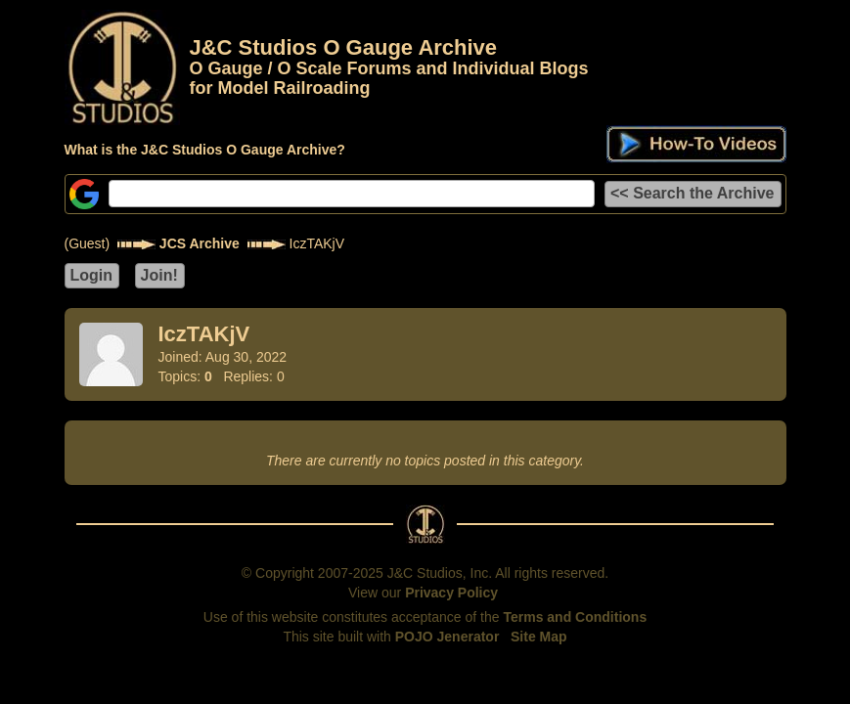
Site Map (539, 636)
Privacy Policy (451, 592)
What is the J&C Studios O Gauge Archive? (205, 149)
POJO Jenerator (447, 636)
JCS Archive (199, 243)
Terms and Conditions (575, 617)
